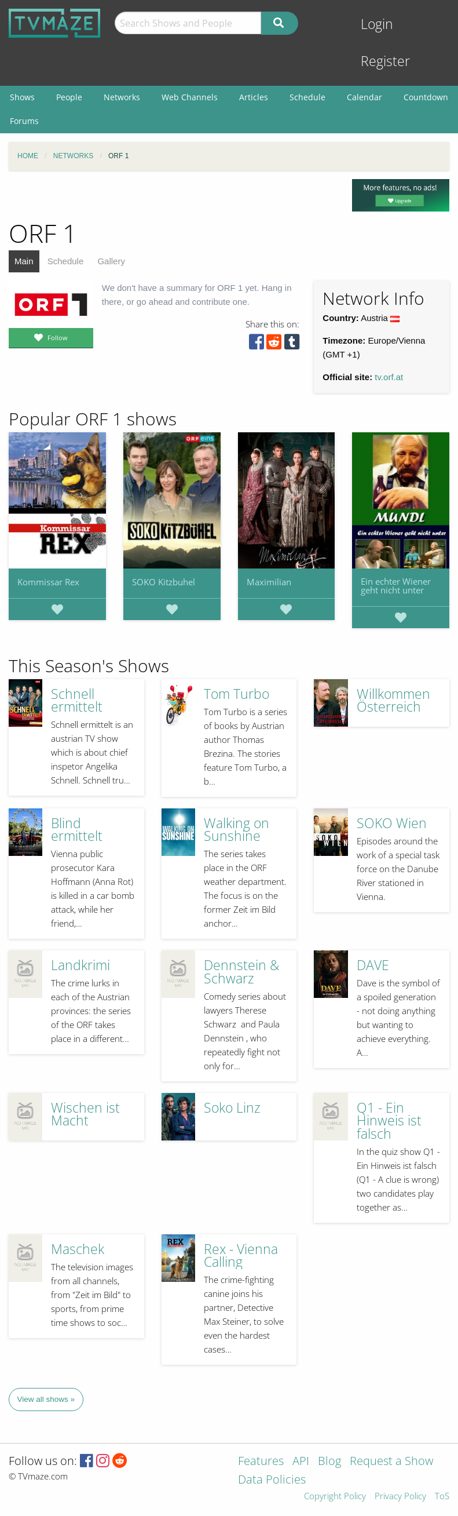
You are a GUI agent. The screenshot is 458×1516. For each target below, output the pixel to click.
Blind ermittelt (76, 830)
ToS (442, 1497)
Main (24, 261)
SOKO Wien (392, 823)
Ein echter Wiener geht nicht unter (396, 585)
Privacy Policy (400, 1497)
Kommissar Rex (48, 582)
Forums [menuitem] (24, 120)
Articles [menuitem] (253, 97)
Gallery (111, 261)
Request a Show (391, 1461)
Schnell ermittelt (76, 700)
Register (385, 61)
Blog (329, 1461)
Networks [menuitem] (122, 97)
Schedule (65, 261)
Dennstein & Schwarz (241, 971)
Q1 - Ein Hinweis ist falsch (389, 1121)
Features (261, 1461)
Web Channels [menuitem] (190, 97)
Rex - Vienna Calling (241, 1255)
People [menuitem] (69, 97)
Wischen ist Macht (85, 1114)
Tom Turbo (236, 694)
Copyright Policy (335, 1497)
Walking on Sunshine (236, 830)
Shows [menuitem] (22, 97)
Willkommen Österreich (393, 700)
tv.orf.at (389, 377)
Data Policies (272, 1480)
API (300, 1461)
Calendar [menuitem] (364, 97)
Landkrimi (80, 965)
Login (377, 24)
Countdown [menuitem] (426, 97)
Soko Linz (232, 1108)
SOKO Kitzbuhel (163, 582)
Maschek (77, 1249)
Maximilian (269, 582)
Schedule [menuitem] (307, 97)
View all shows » (46, 1399)
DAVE (373, 965)
